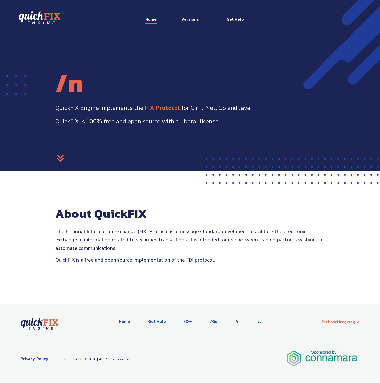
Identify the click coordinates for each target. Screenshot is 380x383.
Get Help (235, 19)
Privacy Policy (34, 359)
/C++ (188, 321)
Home (151, 19)
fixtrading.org (340, 321)
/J (260, 321)
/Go (213, 321)
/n (237, 321)
